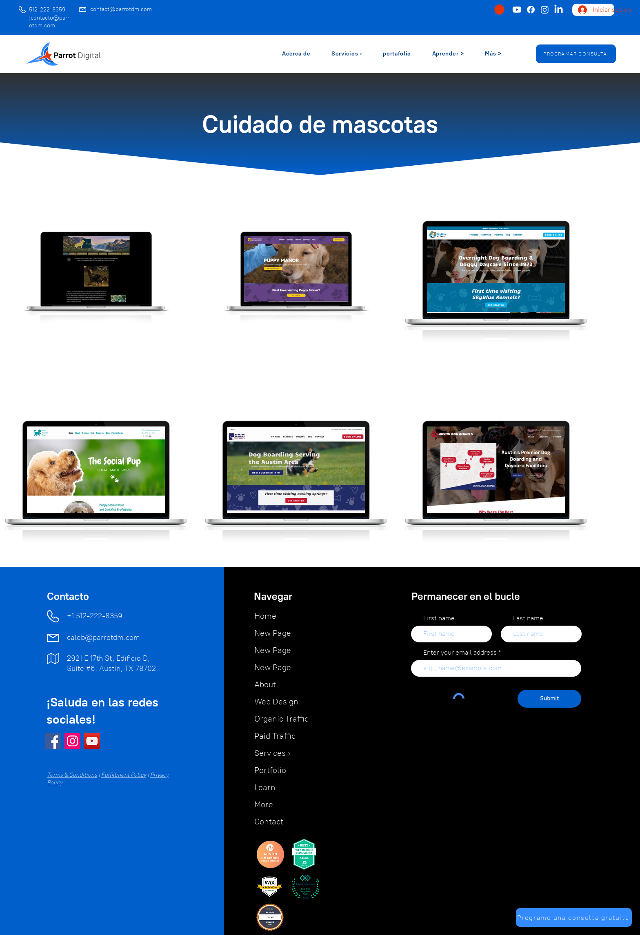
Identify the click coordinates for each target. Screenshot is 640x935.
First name (439, 618)
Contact (268, 821)
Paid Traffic (275, 736)
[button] (499, 9)
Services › (272, 753)
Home (265, 616)
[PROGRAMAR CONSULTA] (576, 53)
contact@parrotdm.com (121, 9)
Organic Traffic (281, 719)
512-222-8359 (47, 9)
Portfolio (270, 770)
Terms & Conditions (72, 774)
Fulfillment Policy (123, 774)
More (263, 804)
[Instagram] (545, 9)
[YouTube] (92, 741)
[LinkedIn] (558, 9)
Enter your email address (460, 652)
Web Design (276, 701)
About (265, 684)
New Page (272, 633)
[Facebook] (531, 9)
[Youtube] (517, 9)
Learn (265, 787)
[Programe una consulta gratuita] (574, 917)
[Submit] (549, 699)
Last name (528, 618)
